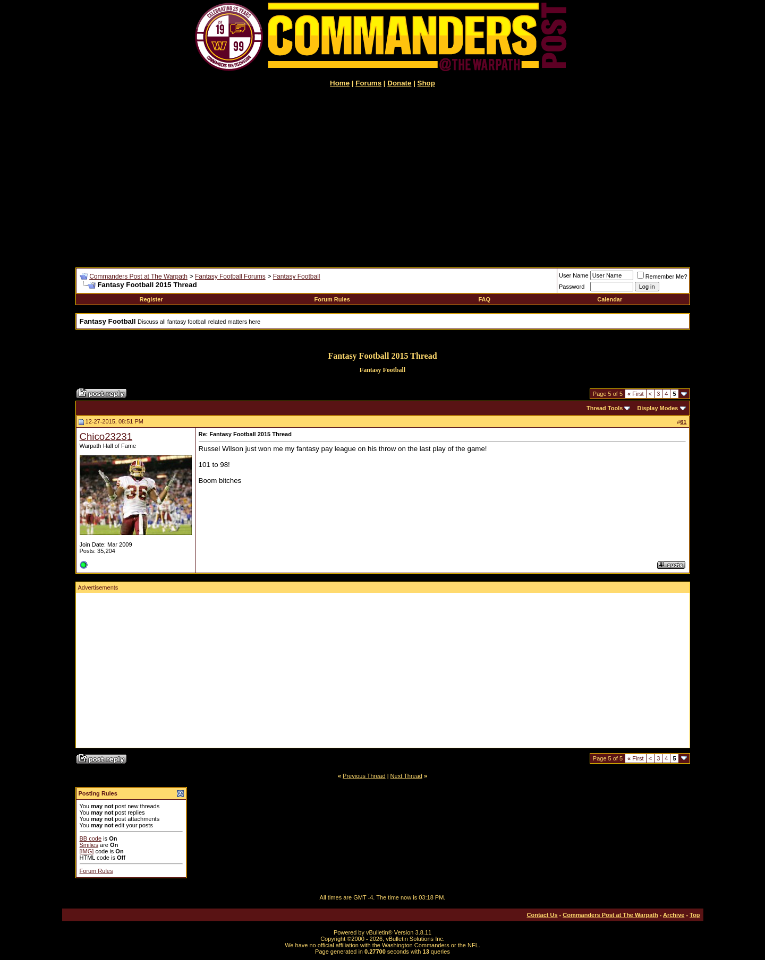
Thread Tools (604, 408)
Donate (399, 83)
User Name (574, 275)
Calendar (609, 299)
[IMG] (87, 851)
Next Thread (406, 776)
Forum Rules (332, 299)
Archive (673, 915)
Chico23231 (106, 436)
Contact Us (542, 915)
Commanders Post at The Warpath (138, 276)
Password (571, 286)
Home (340, 83)
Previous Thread (364, 776)
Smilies (89, 845)
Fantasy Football (296, 276)
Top (695, 915)
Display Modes (657, 408)
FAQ (484, 299)
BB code (91, 838)
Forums (368, 83)
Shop (426, 83)
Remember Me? (662, 276)
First (635, 394)
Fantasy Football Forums (230, 276)
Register (151, 299)
